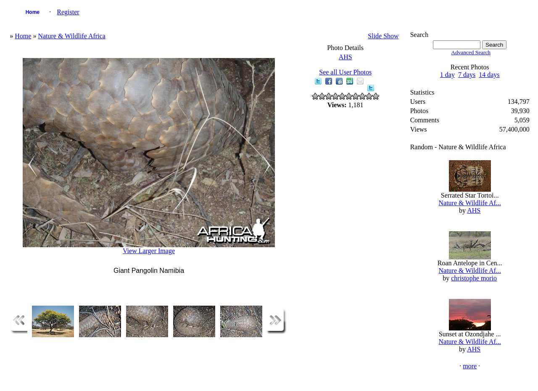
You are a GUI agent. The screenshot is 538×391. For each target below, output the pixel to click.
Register (68, 12)
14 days (489, 74)
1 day (447, 74)
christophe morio (474, 278)
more (470, 366)
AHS (345, 57)
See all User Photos (345, 72)
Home (33, 12)
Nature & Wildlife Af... (469, 202)
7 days (466, 74)
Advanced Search (471, 52)
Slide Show (383, 36)
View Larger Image (149, 250)
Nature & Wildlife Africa (71, 36)
